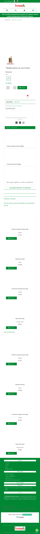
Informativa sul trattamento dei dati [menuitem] (12, 480)
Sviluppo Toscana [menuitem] (9, 468)
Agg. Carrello (11, 238)
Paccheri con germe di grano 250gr (20, 229)
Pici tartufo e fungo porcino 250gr (20, 288)
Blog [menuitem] (6, 466)
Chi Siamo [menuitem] (7, 462)
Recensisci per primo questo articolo (14, 105)
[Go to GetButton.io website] (37, 532)
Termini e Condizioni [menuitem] (9, 474)
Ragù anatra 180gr (20, 318)
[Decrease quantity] (7, 87)
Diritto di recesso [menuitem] (8, 478)
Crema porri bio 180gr (14, 164)
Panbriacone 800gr (20, 259)
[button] (19, 40)
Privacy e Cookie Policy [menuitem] (10, 476)
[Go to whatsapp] (37, 530)
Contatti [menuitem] (7, 464)
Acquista (22, 87)
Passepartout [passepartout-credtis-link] (25, 533)
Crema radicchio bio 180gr (15, 146)
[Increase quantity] (15, 87)
